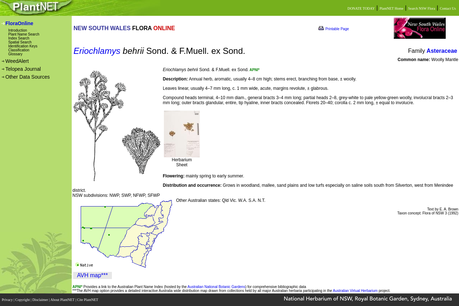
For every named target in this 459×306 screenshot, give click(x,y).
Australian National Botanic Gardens (216, 287)
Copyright (23, 300)
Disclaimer (40, 300)
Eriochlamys (97, 51)
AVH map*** (92, 275)
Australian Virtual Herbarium (355, 291)
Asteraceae (442, 51)
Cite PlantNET (88, 300)
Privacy (8, 300)
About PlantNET (62, 300)
